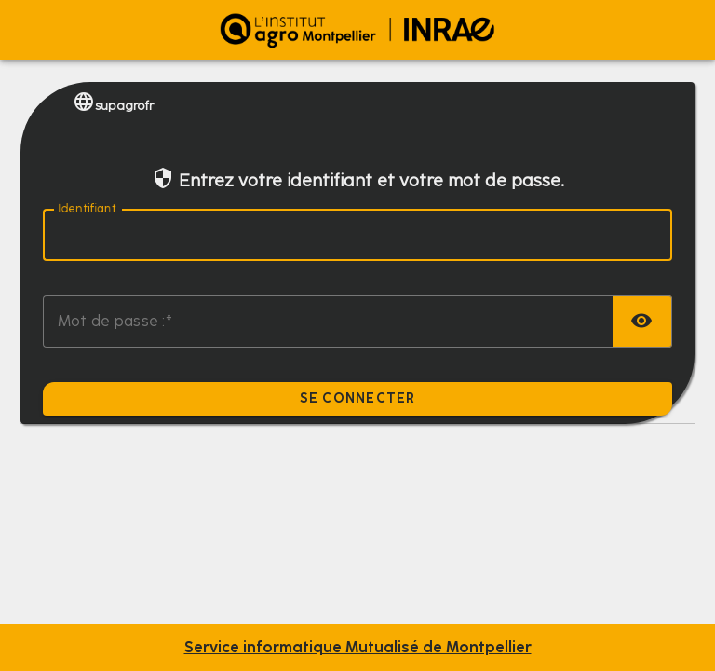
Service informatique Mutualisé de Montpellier (358, 647)
